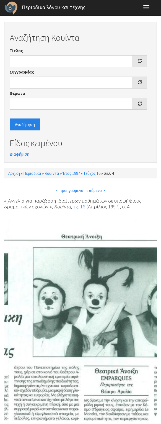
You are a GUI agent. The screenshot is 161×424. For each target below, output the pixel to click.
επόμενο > (96, 190)
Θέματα (17, 93)
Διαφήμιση (19, 154)
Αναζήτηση (25, 124)
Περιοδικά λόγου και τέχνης (53, 7)
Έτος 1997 (71, 173)
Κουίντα (52, 173)
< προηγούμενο (69, 190)
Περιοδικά (32, 173)
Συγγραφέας (22, 72)
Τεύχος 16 (91, 173)
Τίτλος (16, 50)
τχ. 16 (79, 206)
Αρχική (14, 173)
